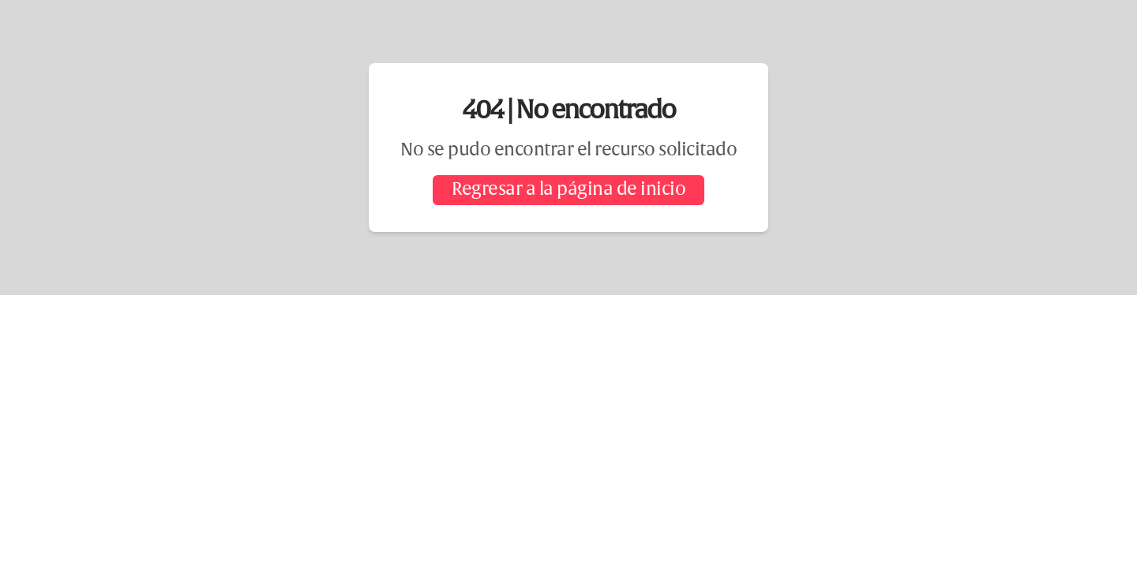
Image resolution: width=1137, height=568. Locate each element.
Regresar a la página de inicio (568, 190)
